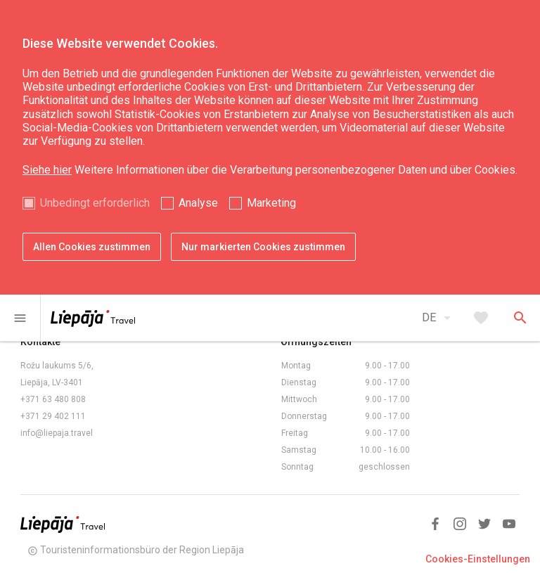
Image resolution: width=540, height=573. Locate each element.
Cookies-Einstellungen (477, 559)
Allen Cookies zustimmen (91, 246)
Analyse (198, 203)
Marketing (271, 203)
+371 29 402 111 (53, 416)
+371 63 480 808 (53, 399)
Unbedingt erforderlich (95, 203)
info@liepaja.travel (56, 433)
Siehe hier (47, 169)
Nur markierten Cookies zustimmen (263, 246)
